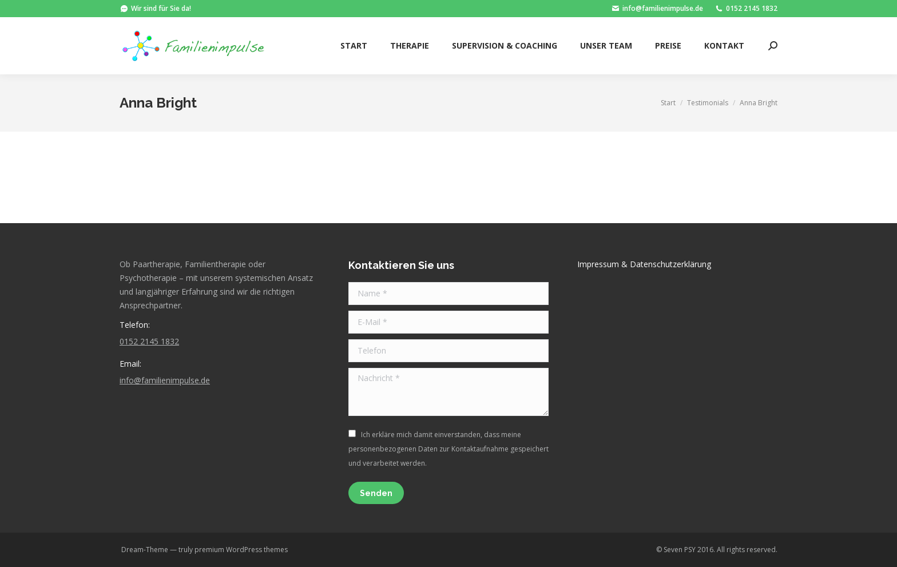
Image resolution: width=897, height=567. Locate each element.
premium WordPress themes (241, 549)
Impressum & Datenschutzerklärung (644, 264)
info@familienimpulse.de (657, 8)
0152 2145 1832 (746, 8)
